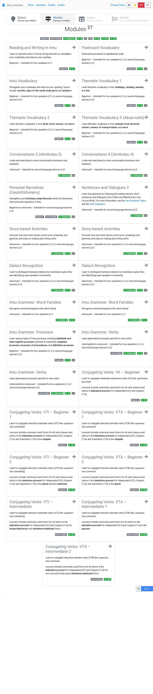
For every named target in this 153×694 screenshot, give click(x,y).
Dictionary (41, 5)
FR (147, 5)
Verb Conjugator (97, 204)
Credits (51, 5)
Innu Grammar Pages (136, 200)
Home (31, 5)
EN (141, 5)
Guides (61, 5)
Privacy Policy (117, 5)
